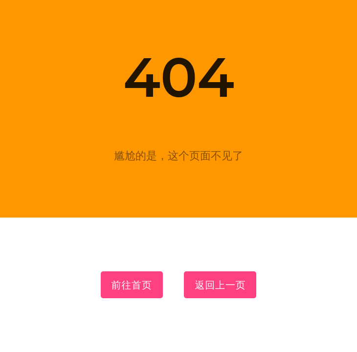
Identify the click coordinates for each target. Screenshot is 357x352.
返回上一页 (220, 284)
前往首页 (132, 284)
